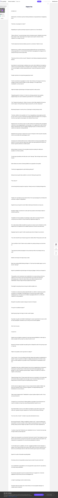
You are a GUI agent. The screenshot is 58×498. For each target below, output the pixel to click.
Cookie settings (49, 494)
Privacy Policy (15, 496)
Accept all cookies (39, 494)
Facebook (2, 18)
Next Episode (55, 1)
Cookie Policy (10, 496)
